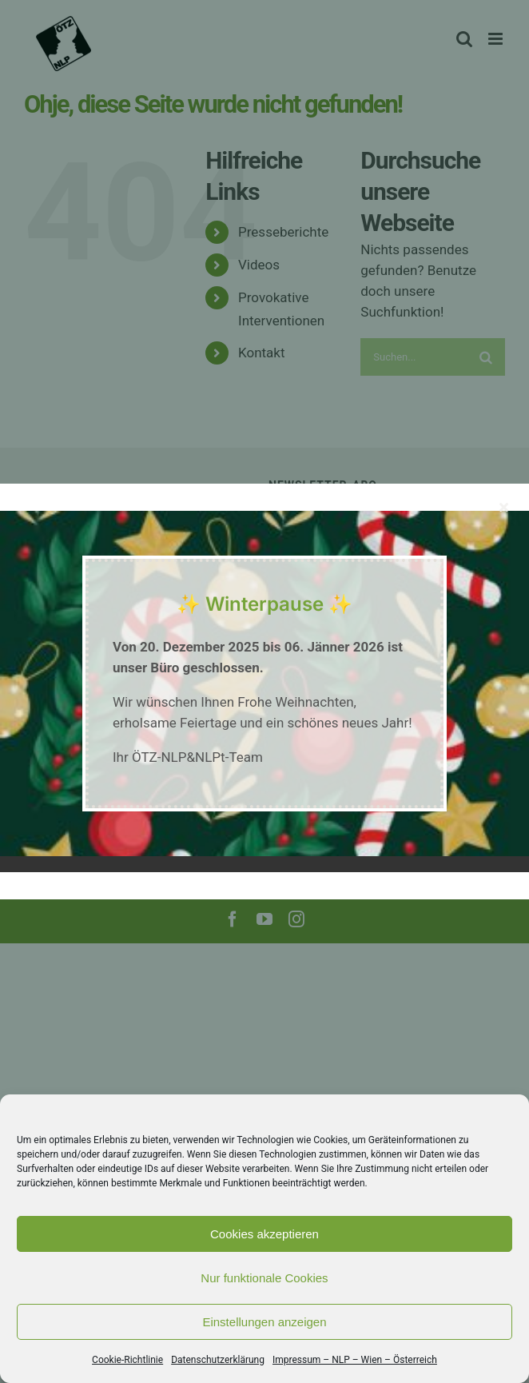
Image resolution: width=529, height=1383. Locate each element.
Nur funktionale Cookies (264, 1278)
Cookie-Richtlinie (127, 1359)
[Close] (504, 507)
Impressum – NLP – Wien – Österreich (354, 1359)
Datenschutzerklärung (217, 1359)
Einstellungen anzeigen (264, 1322)
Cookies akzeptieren (264, 1234)
